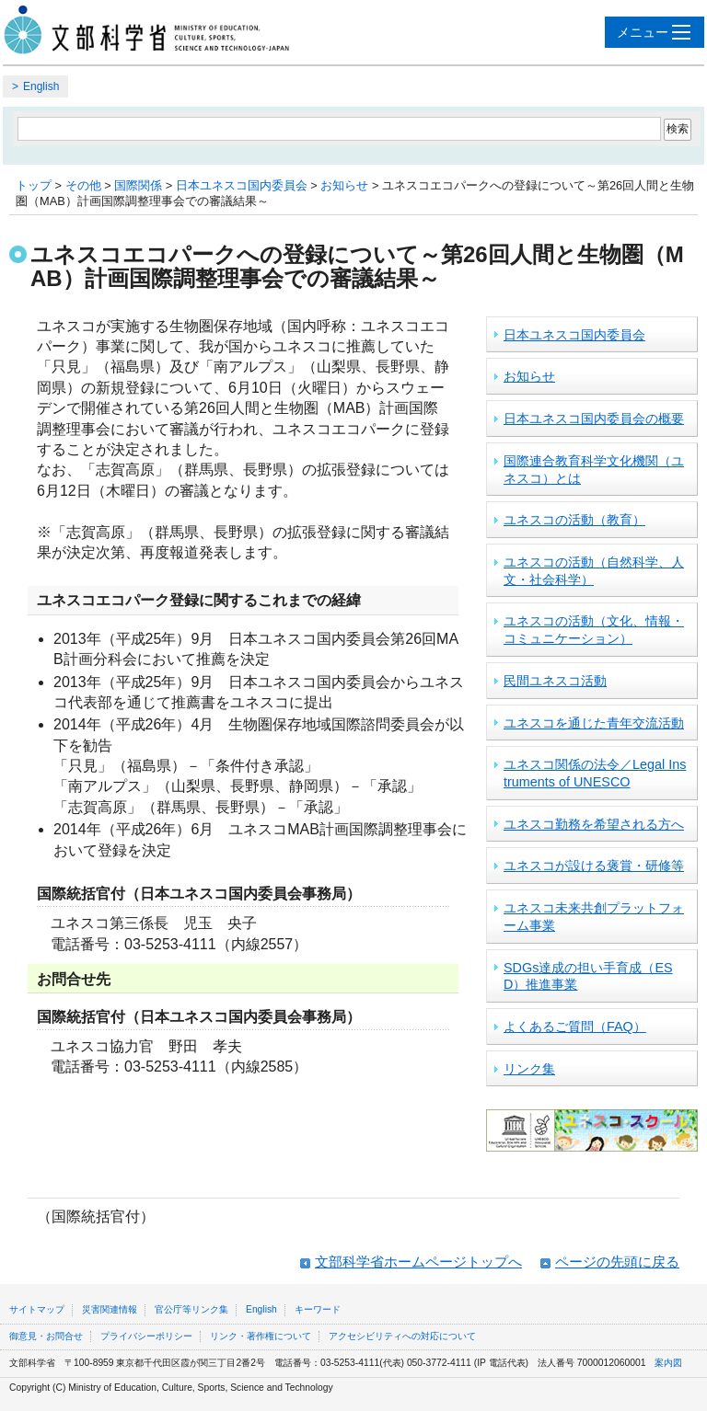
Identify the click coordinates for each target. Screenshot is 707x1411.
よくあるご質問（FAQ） (575, 1026)
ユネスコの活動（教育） (574, 519)
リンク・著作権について (260, 1336)
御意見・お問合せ (46, 1336)
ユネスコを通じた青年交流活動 (594, 723)
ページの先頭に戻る (617, 1261)
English (41, 86)
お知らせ (344, 185)
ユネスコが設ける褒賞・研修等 (594, 865)
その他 (83, 185)
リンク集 (529, 1068)
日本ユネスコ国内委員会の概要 (594, 418)
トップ (34, 185)
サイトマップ (36, 1309)
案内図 (668, 1363)
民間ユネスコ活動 (555, 680)
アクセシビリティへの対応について (402, 1336)
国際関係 (138, 185)
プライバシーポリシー (146, 1336)
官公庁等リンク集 (191, 1309)
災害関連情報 (109, 1309)
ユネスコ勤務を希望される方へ (594, 824)
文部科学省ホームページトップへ (418, 1261)
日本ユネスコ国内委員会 (241, 185)
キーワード (318, 1309)
